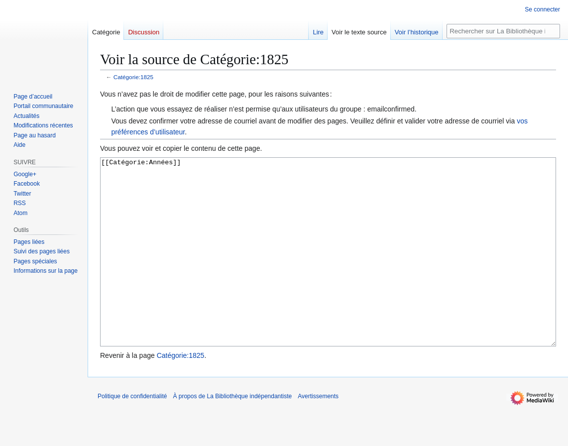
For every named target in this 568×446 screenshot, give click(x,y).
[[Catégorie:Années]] (328, 270)
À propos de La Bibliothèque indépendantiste (232, 433)
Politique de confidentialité (132, 433)
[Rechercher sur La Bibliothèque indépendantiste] (503, 31)
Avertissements (318, 433)
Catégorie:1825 (133, 77)
